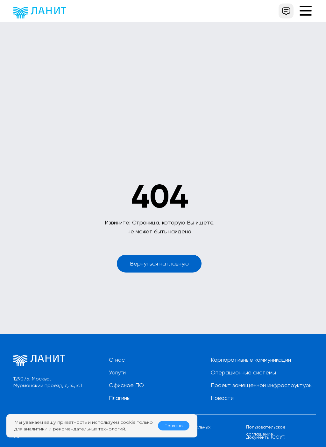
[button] (286, 11)
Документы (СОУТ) (266, 437)
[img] (39, 12)
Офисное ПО (126, 385)
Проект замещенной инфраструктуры (262, 385)
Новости (222, 397)
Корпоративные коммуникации (251, 359)
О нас (117, 359)
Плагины (120, 397)
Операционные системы (243, 372)
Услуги (117, 372)
